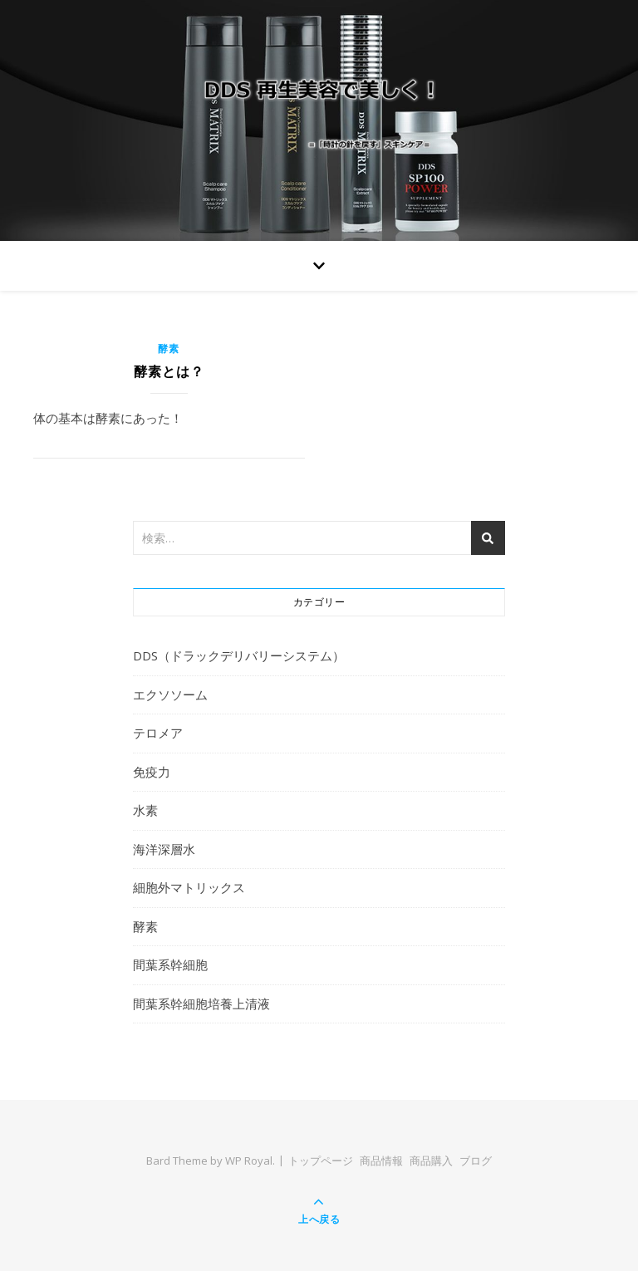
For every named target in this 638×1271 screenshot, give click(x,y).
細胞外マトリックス (189, 887)
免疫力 (151, 771)
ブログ (475, 1160)
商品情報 (381, 1160)
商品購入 (431, 1160)
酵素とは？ (169, 372)
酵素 (169, 348)
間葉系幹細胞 (170, 964)
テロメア (158, 732)
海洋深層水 (164, 849)
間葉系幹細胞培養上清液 (201, 1003)
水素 (145, 810)
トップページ (320, 1160)
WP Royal (248, 1160)
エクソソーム (170, 694)
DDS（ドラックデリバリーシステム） (239, 655)
